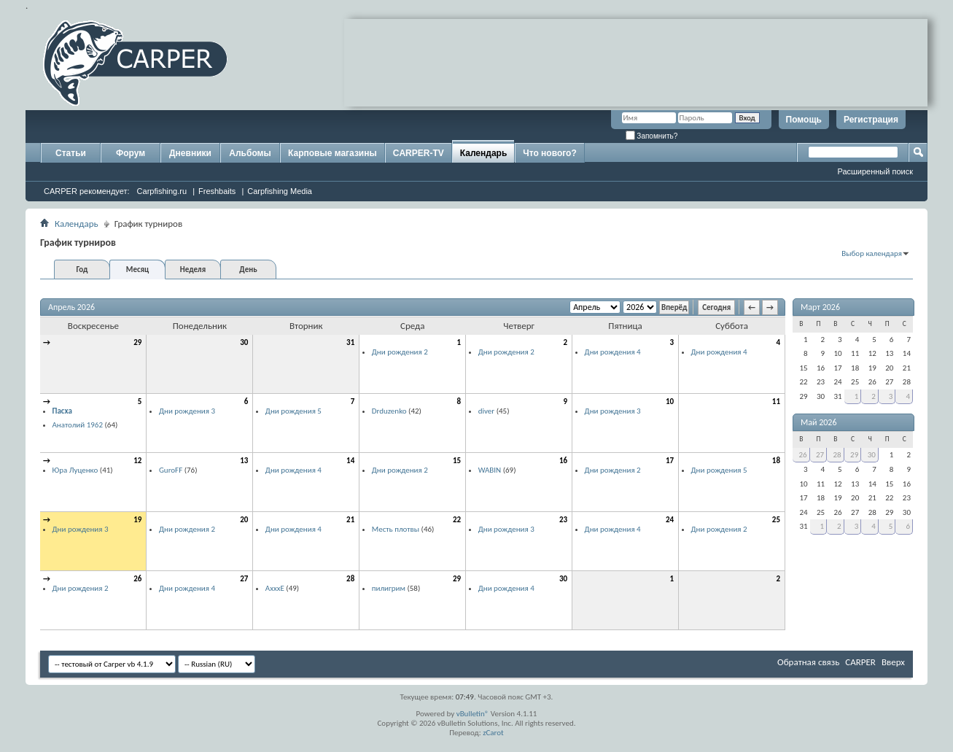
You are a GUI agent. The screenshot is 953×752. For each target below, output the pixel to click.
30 (244, 342)
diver (486, 411)
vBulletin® (472, 713)
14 (350, 460)
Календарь (483, 153)
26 (137, 579)
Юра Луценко (75, 470)
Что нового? (549, 153)
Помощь (804, 120)
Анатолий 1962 (78, 425)
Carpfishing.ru (162, 191)
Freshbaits (217, 191)
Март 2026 (820, 307)
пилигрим (388, 588)
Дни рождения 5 (293, 411)
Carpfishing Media (279, 191)
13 (244, 460)
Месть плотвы (395, 529)
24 (670, 519)
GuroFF (170, 470)
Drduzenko (389, 411)
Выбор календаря (871, 253)
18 (776, 460)
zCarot (493, 732)
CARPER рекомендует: (87, 191)
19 (137, 519)
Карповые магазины (332, 153)
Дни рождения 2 (400, 352)
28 (350, 579)
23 (563, 519)
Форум (130, 153)
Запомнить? (652, 136)
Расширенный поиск (875, 171)
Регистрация (871, 120)
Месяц (137, 269)
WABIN (490, 470)
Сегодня (716, 307)
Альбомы (250, 153)
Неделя (193, 269)
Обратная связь (808, 661)
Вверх (893, 661)
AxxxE (274, 588)
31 (350, 342)
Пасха (62, 411)
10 (670, 401)
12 (137, 460)
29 (137, 342)
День (248, 269)
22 (457, 519)
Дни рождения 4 (613, 352)
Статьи (70, 153)
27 (244, 579)
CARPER (860, 661)
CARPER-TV (418, 153)
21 (350, 519)
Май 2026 (819, 422)
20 (244, 519)
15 (457, 460)
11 (776, 401)
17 (670, 460)
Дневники (190, 153)
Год (81, 269)
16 (563, 460)
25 (776, 519)
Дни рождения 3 (187, 411)
